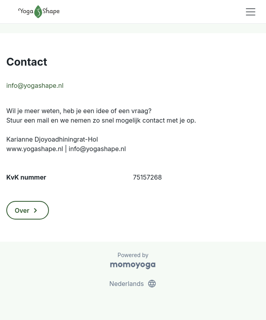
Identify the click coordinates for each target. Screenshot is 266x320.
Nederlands (133, 283)
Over (27, 210)
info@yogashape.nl (35, 85)
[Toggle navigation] (250, 11)
